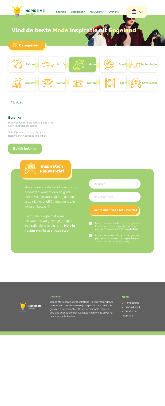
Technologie (149, 64)
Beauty (30, 83)
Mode (92, 64)
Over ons (114, 11)
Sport (122, 64)
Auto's (61, 64)
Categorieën (78, 11)
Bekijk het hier (25, 149)
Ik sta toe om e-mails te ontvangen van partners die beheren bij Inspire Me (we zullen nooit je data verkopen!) (117, 238)
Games (60, 83)
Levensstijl (149, 83)
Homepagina (132, 302)
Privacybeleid (129, 229)
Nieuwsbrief (96, 11)
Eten (123, 83)
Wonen (91, 83)
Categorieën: (29, 45)
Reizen (30, 64)
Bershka (14, 117)
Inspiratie (60, 11)
